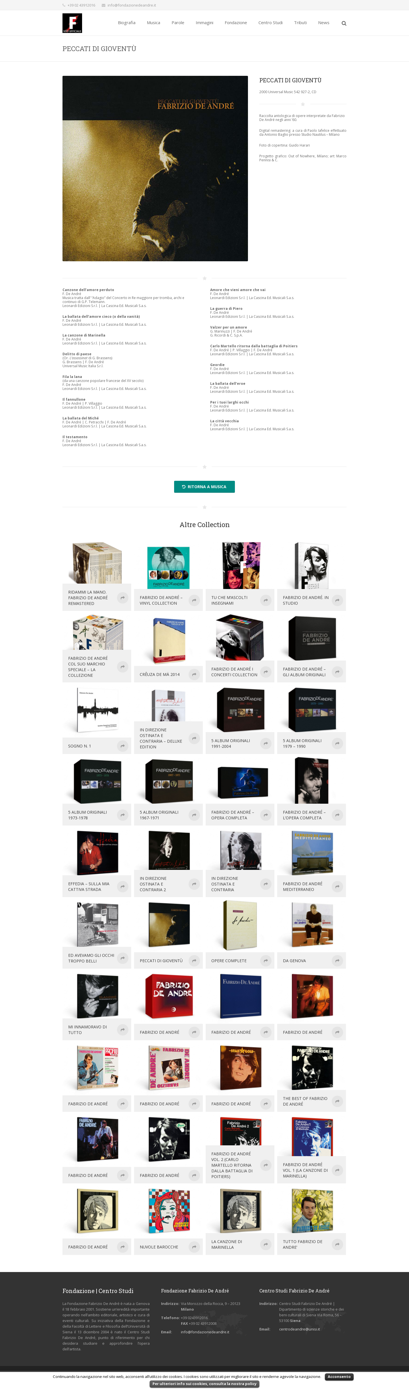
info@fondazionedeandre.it (132, 5)
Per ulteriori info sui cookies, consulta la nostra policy (204, 1383)
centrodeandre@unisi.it (299, 1329)
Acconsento (339, 1376)
